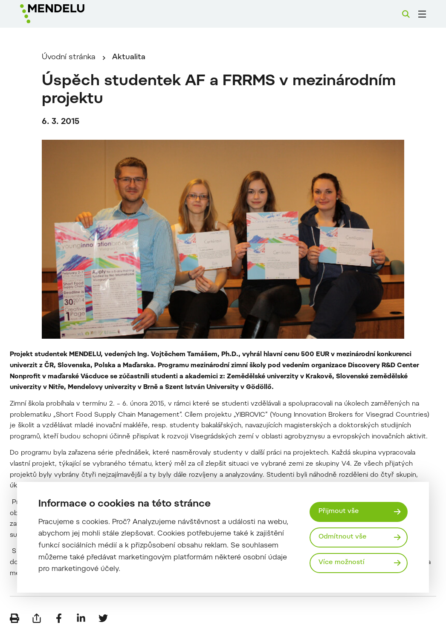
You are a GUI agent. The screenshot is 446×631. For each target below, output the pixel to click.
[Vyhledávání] (406, 14)
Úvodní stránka (69, 57)
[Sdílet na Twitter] (103, 618)
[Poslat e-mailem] (36, 618)
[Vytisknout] (14, 618)
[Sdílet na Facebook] (59, 618)
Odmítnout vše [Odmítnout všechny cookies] (343, 537)
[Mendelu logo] (68, 13)
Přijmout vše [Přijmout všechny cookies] (339, 511)
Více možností (342, 562)
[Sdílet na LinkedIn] (81, 618)
